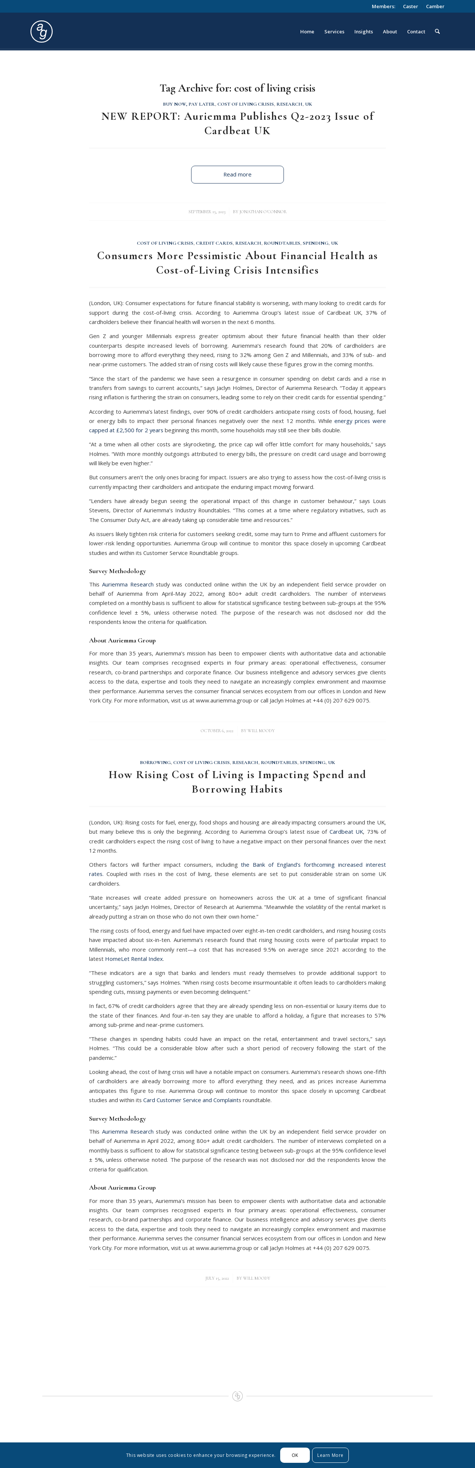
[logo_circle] (83, 31)
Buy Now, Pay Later (189, 104)
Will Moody (261, 730)
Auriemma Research (128, 584)
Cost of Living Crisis (245, 104)
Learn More (330, 1455)
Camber (435, 6)
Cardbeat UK (346, 831)
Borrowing (155, 763)
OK (295, 1455)
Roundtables (282, 243)
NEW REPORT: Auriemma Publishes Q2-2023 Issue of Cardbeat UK (237, 123)
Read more (237, 174)
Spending (315, 243)
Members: (383, 6)
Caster (410, 6)
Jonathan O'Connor (262, 211)
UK (308, 104)
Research (289, 104)
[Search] (437, 31)
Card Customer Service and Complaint (191, 1100)
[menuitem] (383, 6)
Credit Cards (214, 243)
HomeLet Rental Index (134, 958)
